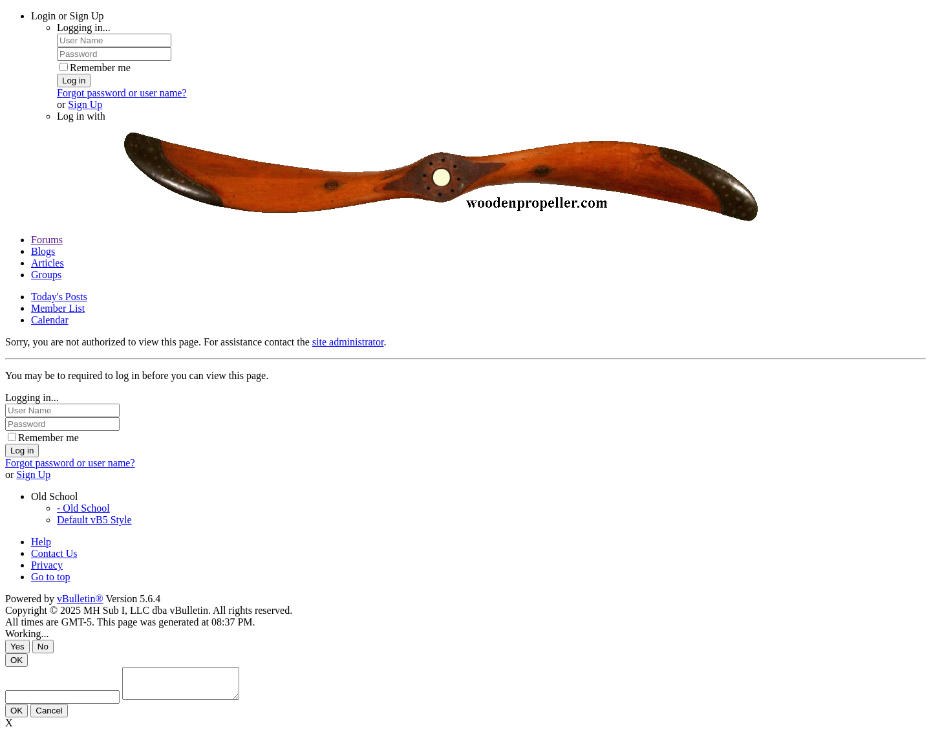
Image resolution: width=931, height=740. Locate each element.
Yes (17, 646)
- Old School (83, 508)
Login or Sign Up (67, 15)
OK (16, 660)
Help (41, 541)
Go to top (50, 576)
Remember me (95, 67)
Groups (46, 274)
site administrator (348, 341)
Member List (58, 308)
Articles (47, 262)
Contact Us (54, 553)
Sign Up (85, 104)
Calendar (50, 319)
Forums (47, 239)
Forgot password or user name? (122, 92)
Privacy (47, 565)
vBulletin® (80, 598)
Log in (73, 80)
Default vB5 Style (94, 519)
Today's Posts (59, 296)
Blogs (43, 251)
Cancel (49, 716)
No (42, 646)
